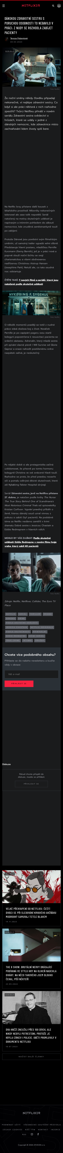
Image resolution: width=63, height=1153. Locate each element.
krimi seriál (36, 636)
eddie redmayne (16, 636)
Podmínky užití (11, 1125)
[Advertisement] (31, 168)
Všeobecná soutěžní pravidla (42, 1125)
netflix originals (42, 627)
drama (48, 614)
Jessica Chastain (16, 627)
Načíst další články (31, 1056)
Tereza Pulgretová (19, 38)
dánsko (10, 618)
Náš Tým (30, 1129)
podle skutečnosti (18, 631)
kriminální (39, 631)
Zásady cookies (12, 1129)
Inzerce (55, 1129)
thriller (35, 614)
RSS (24, 1134)
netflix (10, 614)
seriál (23, 614)
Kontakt (43, 1129)
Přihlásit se (19, 683)
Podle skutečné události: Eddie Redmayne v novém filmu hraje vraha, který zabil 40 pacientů (31, 542)
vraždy (39, 640)
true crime (13, 640)
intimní (27, 640)
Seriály (9, 51)
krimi (22, 618)
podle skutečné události (22, 623)
